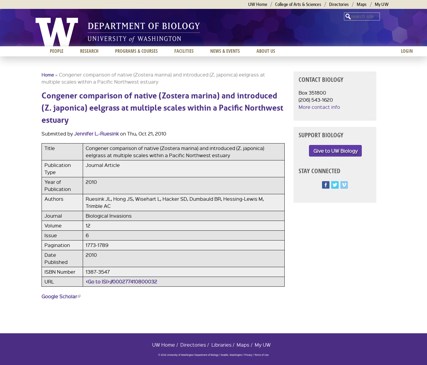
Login (407, 51)
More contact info (319, 107)
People (56, 51)
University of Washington (57, 32)
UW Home (257, 4)
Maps (362, 4)
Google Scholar (61, 296)
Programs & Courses (136, 51)
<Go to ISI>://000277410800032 (121, 281)
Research (89, 51)
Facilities (184, 51)
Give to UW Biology (335, 151)
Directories (339, 4)
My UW (382, 4)
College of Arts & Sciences (298, 4)
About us (265, 51)
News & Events (225, 51)
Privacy (248, 355)
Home (48, 75)
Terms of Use (261, 355)
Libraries (221, 345)
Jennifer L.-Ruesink (96, 133)
